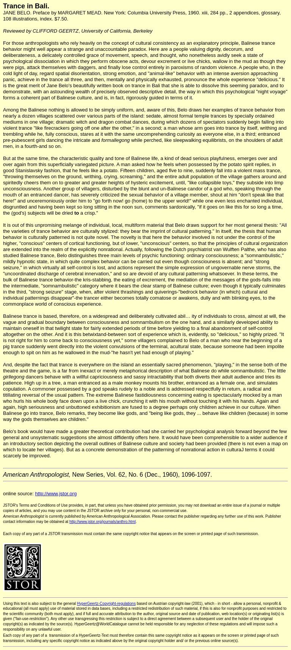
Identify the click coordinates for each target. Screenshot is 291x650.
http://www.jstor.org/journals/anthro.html (102, 522)
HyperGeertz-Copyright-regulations (106, 603)
